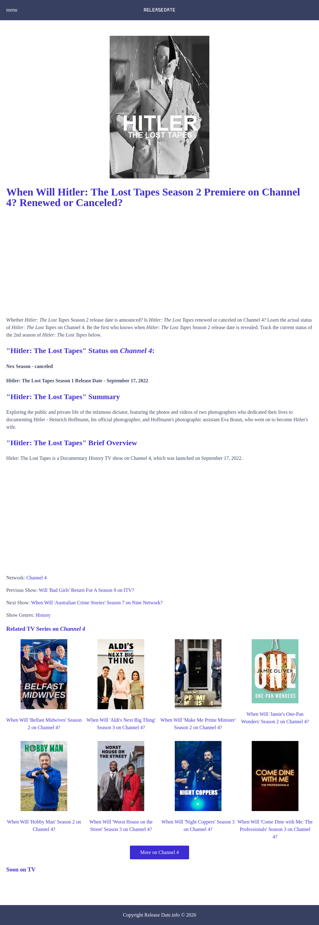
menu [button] (11, 9)
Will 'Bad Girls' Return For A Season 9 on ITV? (86, 590)
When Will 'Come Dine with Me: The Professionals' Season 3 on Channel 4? (275, 829)
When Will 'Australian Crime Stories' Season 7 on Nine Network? (97, 602)
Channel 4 (36, 577)
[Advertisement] (159, 260)
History (43, 615)
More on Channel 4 (159, 852)
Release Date (158, 915)
